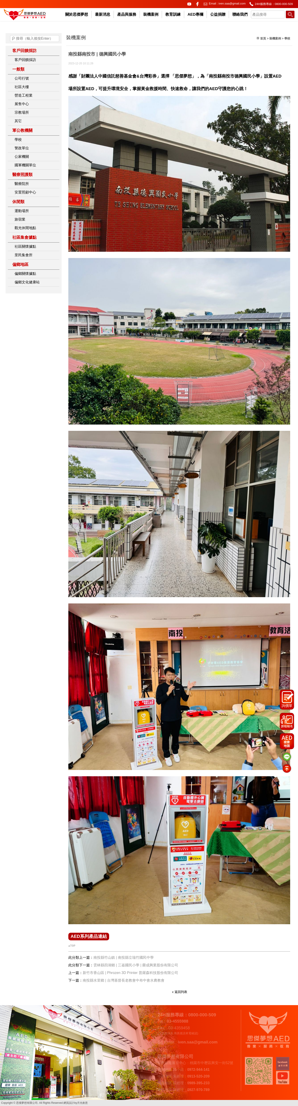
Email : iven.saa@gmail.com (227, 3)
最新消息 (102, 14)
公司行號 (22, 78)
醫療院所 (22, 184)
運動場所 (22, 211)
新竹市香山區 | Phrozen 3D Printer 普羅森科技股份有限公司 (130, 973)
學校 (18, 139)
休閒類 (18, 202)
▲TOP (71, 946)
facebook (197, 4)
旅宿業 (20, 219)
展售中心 (22, 104)
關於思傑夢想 (76, 14)
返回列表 (181, 992)
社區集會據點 (24, 237)
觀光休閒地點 (25, 228)
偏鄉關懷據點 (25, 273)
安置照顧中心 (25, 192)
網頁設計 (68, 1102)
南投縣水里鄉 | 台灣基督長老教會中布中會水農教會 (123, 980)
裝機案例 (150, 14)
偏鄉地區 (20, 264)
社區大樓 (22, 87)
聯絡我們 (240, 14)
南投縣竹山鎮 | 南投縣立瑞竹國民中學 (123, 957)
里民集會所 (23, 255)
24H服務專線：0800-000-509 (274, 4)
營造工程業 (23, 95)
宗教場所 (22, 112)
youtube (189, 4)
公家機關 (22, 156)
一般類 (18, 69)
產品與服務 (126, 14)
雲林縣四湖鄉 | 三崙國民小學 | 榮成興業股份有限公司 (135, 965)
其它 (18, 121)
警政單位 (22, 148)
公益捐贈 (217, 14)
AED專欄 (195, 14)
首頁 (263, 38)
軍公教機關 (22, 130)
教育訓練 (173, 14)
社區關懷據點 (25, 246)
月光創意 (82, 1102)
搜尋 (13, 38)
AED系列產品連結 (89, 936)
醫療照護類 (22, 174)
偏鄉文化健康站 (27, 282)
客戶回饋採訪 (24, 50)
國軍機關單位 (25, 165)
